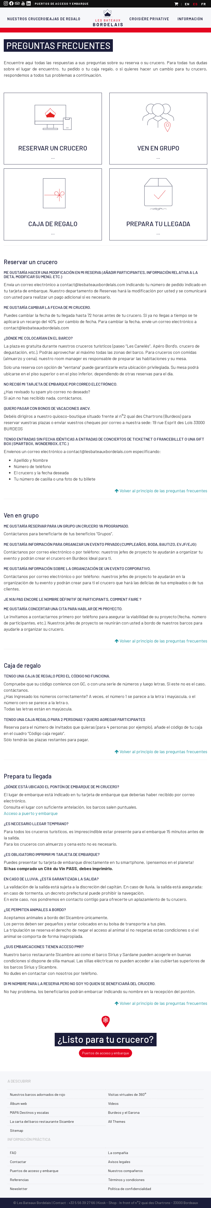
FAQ (13, 1153)
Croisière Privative (149, 19)
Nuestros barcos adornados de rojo (37, 1094)
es (195, 4)
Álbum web (18, 1103)
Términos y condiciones (126, 1180)
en (187, 4)
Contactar (18, 1162)
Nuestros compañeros (125, 1171)
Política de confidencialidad (129, 1189)
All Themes (116, 1121)
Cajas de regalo (63, 19)
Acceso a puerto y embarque (31, 813)
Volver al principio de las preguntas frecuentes (161, 490)
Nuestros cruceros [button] (22, 19)
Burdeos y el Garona (124, 1112)
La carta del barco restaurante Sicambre (42, 1121)
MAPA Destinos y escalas (29, 1112)
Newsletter (18, 1189)
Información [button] (190, 19)
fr (203, 4)
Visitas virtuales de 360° (127, 1094)
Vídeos (113, 1103)
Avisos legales (119, 1162)
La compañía (118, 1153)
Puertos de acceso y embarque (62, 3)
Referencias (19, 1180)
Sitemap (16, 1130)
